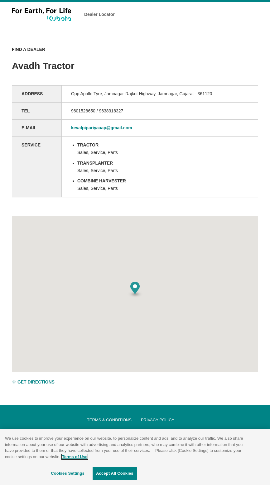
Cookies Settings (67, 473)
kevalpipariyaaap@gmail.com (101, 127)
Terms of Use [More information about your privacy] (74, 456)
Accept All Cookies (114, 473)
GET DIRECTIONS (33, 381)
